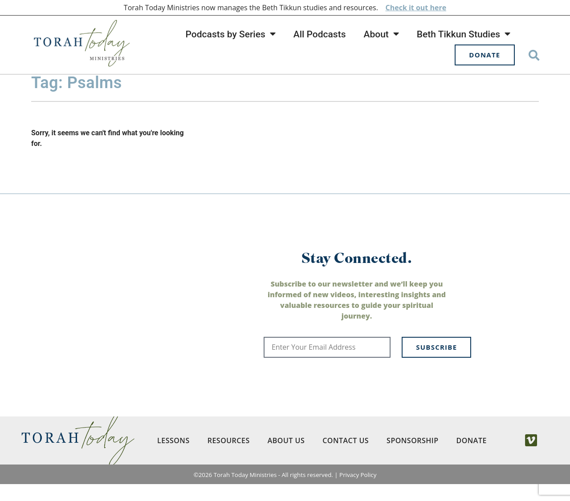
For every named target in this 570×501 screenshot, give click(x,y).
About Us (285, 457)
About (381, 34)
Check (396, 7)
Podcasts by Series (231, 34)
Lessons (173, 457)
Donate (471, 457)
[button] (534, 55)
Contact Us (345, 457)
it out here (426, 7)
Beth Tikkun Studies (463, 34)
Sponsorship (412, 457)
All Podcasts (319, 34)
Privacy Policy (357, 492)
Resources (228, 457)
